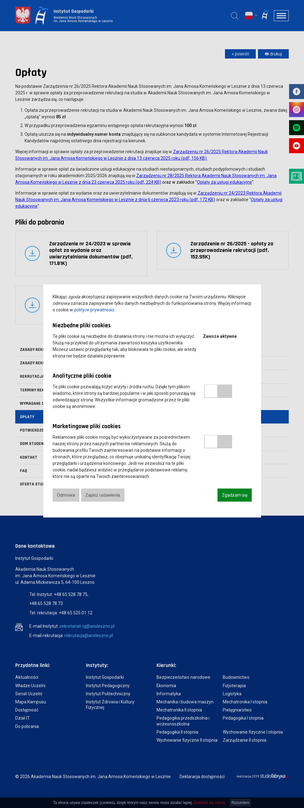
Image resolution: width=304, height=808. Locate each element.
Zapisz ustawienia (103, 495)
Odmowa (66, 495)
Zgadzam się (234, 495)
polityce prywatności (94, 309)
